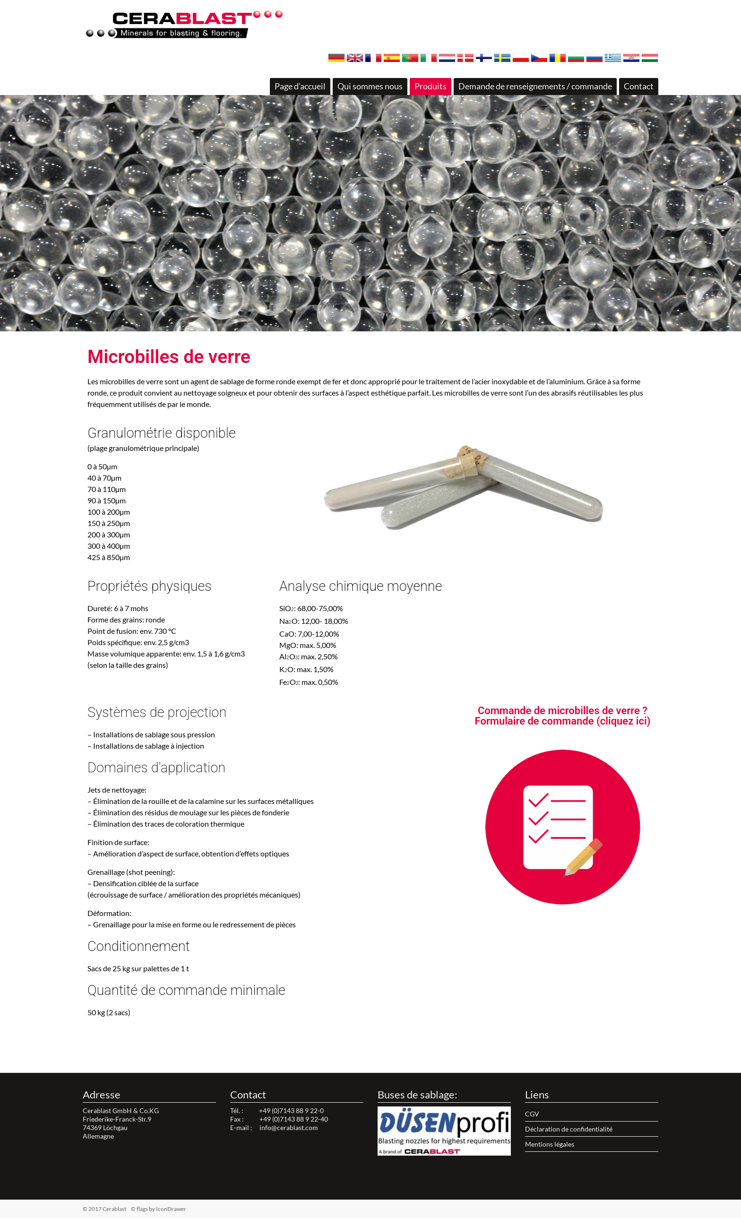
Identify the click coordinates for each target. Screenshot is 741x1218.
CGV (532, 1114)
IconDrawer (171, 1208)
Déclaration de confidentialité (568, 1129)
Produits (430, 86)
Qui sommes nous (370, 86)
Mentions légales (549, 1144)
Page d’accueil (300, 86)
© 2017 (119, 1208)
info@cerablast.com (288, 1127)
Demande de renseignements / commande (535, 86)
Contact (639, 86)
